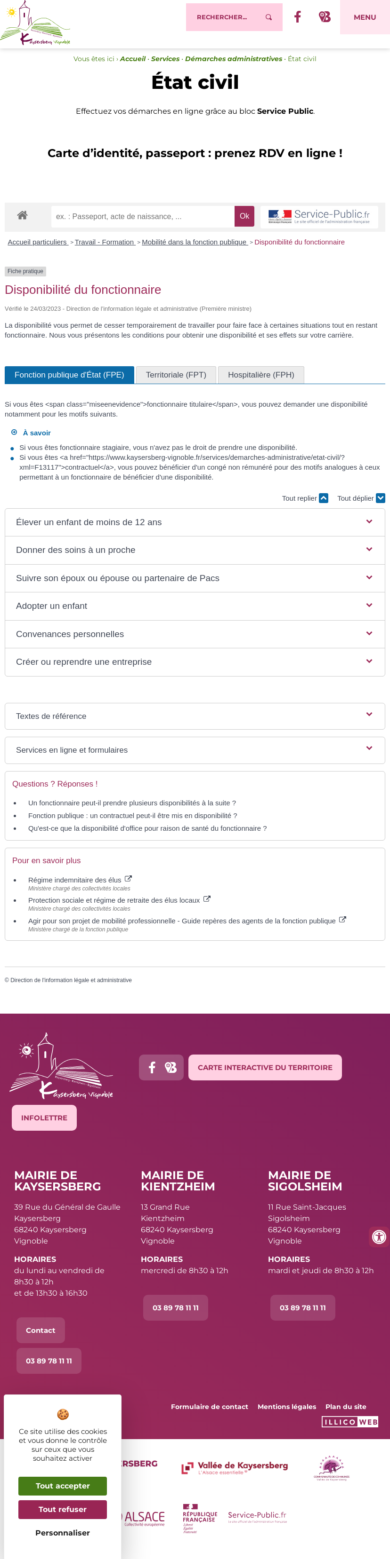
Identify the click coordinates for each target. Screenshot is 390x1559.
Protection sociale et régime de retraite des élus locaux (119, 909)
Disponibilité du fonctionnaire (299, 250)
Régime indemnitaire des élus (80, 888)
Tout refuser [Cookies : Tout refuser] (63, 1509)
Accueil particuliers (38, 250)
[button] (195, 531)
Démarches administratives (233, 67)
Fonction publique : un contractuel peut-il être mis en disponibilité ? (132, 824)
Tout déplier (361, 507)
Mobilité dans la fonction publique (195, 250)
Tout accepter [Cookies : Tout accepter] (63, 1485)
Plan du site (345, 1415)
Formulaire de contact (209, 1415)
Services (165, 67)
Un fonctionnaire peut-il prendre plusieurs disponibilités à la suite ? (132, 812)
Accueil (133, 67)
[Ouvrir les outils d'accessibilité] (379, 1237)
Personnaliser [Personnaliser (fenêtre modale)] (62, 1532)
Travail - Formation (105, 250)
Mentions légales (287, 1415)
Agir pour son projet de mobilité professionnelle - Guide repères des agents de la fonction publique (187, 929)
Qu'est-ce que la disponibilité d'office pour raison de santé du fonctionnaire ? (147, 837)
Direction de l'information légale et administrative (71, 988)
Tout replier (305, 507)
